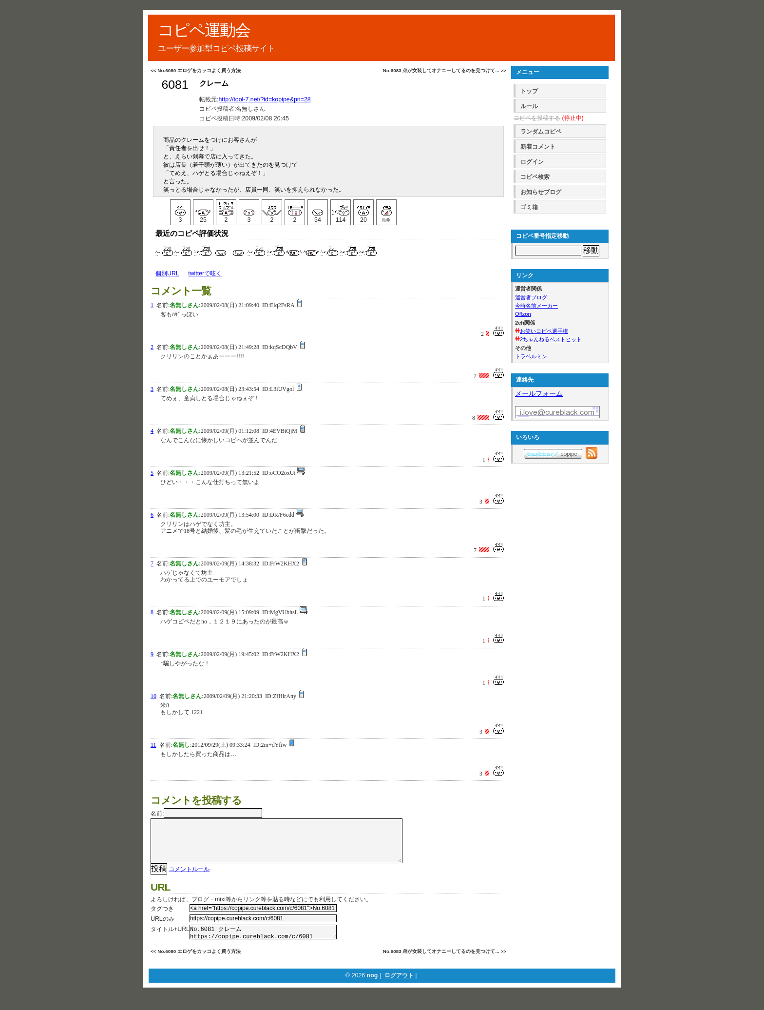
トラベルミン (531, 356)
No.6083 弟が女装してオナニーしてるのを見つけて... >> (444, 70)
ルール (529, 106)
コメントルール (189, 878)
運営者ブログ (531, 297)
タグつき (162, 918)
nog (372, 988)
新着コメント (537, 146)
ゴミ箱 (529, 207)
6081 (174, 84)
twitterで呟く (205, 273)
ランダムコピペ (540, 131)
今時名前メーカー (536, 306)
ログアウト (399, 988)
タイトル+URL (170, 938)
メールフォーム (539, 393)
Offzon (523, 314)
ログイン (532, 161)
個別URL (167, 273)
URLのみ (162, 928)
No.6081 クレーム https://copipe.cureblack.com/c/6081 (263, 943)
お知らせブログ (540, 192)
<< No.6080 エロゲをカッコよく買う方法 (196, 70)
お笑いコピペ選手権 (544, 331)
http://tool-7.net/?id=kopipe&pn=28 (264, 99)
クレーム (214, 83)
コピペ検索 (535, 177)
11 (153, 744)
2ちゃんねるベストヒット (551, 339)
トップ (529, 91)
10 (153, 696)
